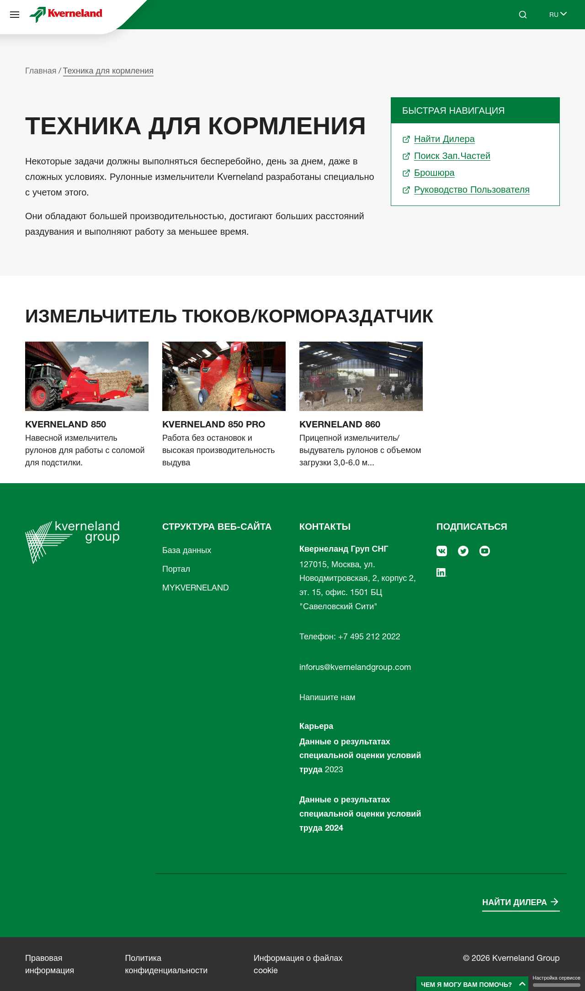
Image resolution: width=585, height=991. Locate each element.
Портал (176, 569)
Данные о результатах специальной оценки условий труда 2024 (360, 813)
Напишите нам (327, 697)
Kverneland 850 (65, 424)
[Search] (523, 14)
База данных (186, 550)
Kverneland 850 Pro (214, 424)
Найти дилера (514, 902)
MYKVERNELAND (195, 587)
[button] (473, 983)
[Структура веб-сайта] (14, 14)
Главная (41, 70)
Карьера (316, 726)
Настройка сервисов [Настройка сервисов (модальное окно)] (556, 981)
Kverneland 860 (339, 424)
